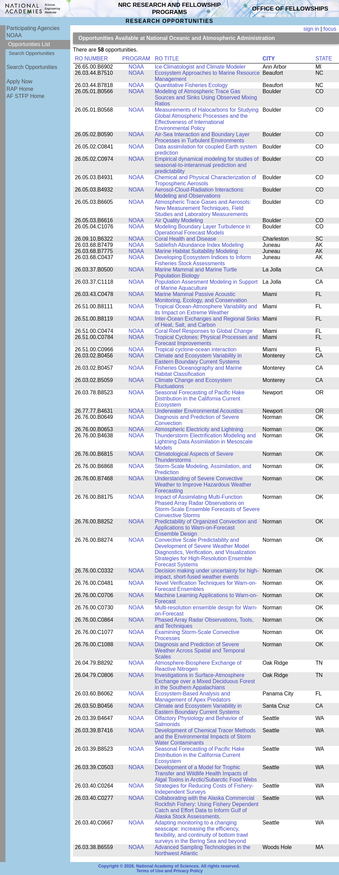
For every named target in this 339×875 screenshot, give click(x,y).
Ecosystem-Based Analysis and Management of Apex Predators (193, 697)
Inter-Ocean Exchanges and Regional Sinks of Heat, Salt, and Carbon (207, 322)
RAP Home (19, 89)
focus (329, 29)
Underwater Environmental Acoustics (199, 411)
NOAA (14, 35)
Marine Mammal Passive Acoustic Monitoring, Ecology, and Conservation (201, 297)
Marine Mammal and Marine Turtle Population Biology (196, 273)
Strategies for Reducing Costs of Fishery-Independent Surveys (204, 789)
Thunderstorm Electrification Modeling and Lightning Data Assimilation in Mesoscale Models (205, 442)
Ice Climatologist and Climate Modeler (200, 67)
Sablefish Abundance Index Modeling (199, 245)
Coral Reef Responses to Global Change (204, 331)
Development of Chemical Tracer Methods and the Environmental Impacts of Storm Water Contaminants (205, 737)
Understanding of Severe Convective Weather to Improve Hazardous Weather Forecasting (203, 485)
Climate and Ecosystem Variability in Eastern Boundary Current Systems (198, 359)
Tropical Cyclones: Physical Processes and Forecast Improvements (206, 340)
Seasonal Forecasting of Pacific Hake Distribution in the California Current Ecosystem (200, 399)
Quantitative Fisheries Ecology (191, 85)
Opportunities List (29, 44)
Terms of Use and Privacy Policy (169, 871)
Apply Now (19, 81)
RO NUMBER (91, 58)
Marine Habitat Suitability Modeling (196, 251)
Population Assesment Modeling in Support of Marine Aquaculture (206, 285)
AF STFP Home (25, 96)
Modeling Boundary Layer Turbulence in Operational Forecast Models (202, 230)
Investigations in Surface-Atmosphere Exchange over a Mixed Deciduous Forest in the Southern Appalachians (205, 681)
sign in (311, 29)
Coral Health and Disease (185, 239)
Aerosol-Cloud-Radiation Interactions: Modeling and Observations (200, 193)
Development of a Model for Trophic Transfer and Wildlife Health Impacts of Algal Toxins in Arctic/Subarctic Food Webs (206, 773)
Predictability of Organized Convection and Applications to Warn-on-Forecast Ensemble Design (206, 528)
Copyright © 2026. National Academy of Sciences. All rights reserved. (169, 866)
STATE (323, 58)
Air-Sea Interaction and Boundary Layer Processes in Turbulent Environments (202, 137)
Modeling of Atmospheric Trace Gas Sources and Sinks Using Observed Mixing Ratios (206, 97)
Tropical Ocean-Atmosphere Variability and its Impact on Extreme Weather (206, 309)
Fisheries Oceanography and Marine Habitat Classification (198, 371)
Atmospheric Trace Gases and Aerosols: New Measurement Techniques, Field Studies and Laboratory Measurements (203, 208)
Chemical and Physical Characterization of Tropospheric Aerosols (205, 180)
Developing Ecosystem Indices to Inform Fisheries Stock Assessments (203, 260)
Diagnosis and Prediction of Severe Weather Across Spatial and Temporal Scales (200, 650)
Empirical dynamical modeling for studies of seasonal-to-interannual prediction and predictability (207, 165)
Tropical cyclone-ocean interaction (196, 349)
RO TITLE (167, 58)
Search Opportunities (32, 53)
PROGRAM (136, 58)
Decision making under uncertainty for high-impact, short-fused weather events (207, 574)
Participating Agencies (33, 28)
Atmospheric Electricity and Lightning (199, 429)
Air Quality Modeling (179, 220)
